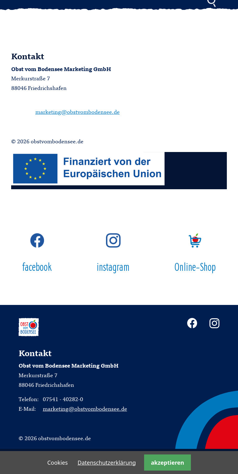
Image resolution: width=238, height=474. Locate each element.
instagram (113, 253)
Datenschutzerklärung (106, 462)
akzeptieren (167, 462)
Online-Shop (195, 253)
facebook (37, 253)
